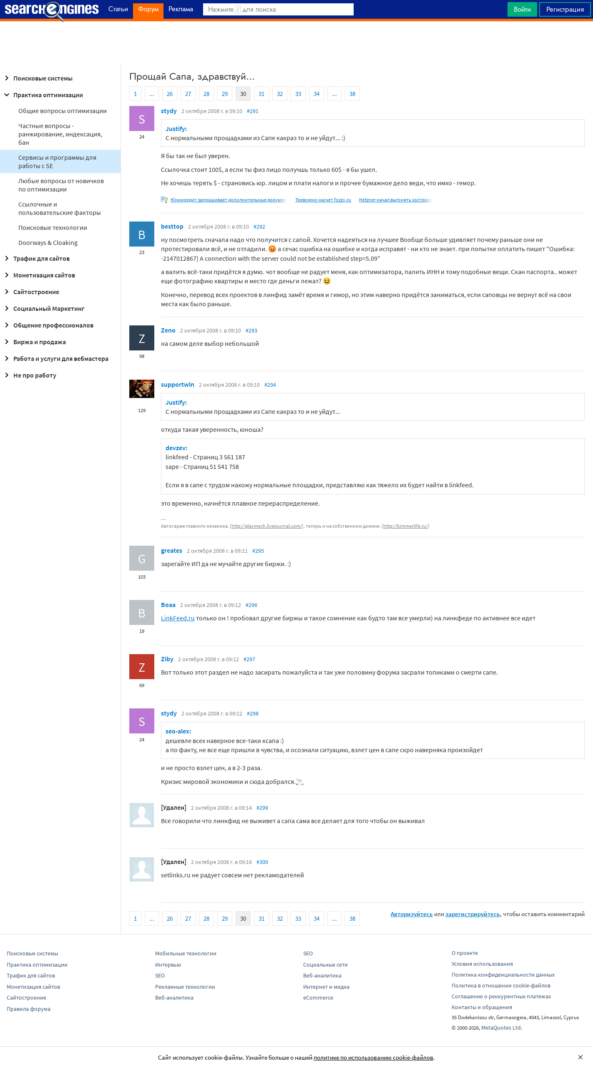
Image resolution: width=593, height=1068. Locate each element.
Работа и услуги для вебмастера (55, 358)
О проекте (465, 953)
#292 (259, 226)
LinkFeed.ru (178, 618)
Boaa (168, 604)
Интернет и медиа (326, 986)
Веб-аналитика (174, 997)
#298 (253, 713)
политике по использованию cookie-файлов (373, 1057)
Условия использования (482, 963)
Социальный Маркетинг (43, 308)
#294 (270, 384)
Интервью (168, 964)
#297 (249, 659)
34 (316, 94)
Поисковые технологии (52, 227)
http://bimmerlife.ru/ (405, 526)
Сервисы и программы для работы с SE (57, 161)
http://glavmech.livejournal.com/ (266, 526)
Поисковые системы (37, 78)
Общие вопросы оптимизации (62, 110)
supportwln (177, 384)
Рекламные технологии (185, 986)
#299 (262, 807)
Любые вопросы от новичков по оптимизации (61, 184)
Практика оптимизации (42, 95)
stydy (169, 110)
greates (171, 550)
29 (225, 94)
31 (261, 94)
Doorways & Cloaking (48, 242)
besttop (172, 226)
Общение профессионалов (47, 325)
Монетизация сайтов (38, 275)
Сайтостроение (30, 292)
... (151, 94)
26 (170, 94)
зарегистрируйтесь (472, 914)
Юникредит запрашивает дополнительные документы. (232, 199)
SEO (160, 975)
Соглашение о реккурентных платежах (501, 996)
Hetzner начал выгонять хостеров (395, 199)
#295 (258, 550)
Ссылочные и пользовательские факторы (59, 208)
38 (352, 94)
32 (280, 94)
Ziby (167, 659)
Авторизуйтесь (412, 914)
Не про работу (29, 375)
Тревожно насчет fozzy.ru (323, 199)
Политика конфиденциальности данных (503, 974)
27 (188, 94)
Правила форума (28, 1009)
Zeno (168, 330)
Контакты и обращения (482, 1007)
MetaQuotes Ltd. (501, 1027)
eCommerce (318, 997)
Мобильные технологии (185, 953)
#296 (251, 605)
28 (206, 94)
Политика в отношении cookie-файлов (501, 985)
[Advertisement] (296, 42)
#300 (262, 862)
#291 (253, 111)
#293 (251, 330)
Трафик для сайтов (36, 258)
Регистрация (565, 9)
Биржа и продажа (34, 342)
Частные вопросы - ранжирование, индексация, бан (60, 133)
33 (298, 94)
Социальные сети (325, 964)
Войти (522, 9)
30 (243, 94)
